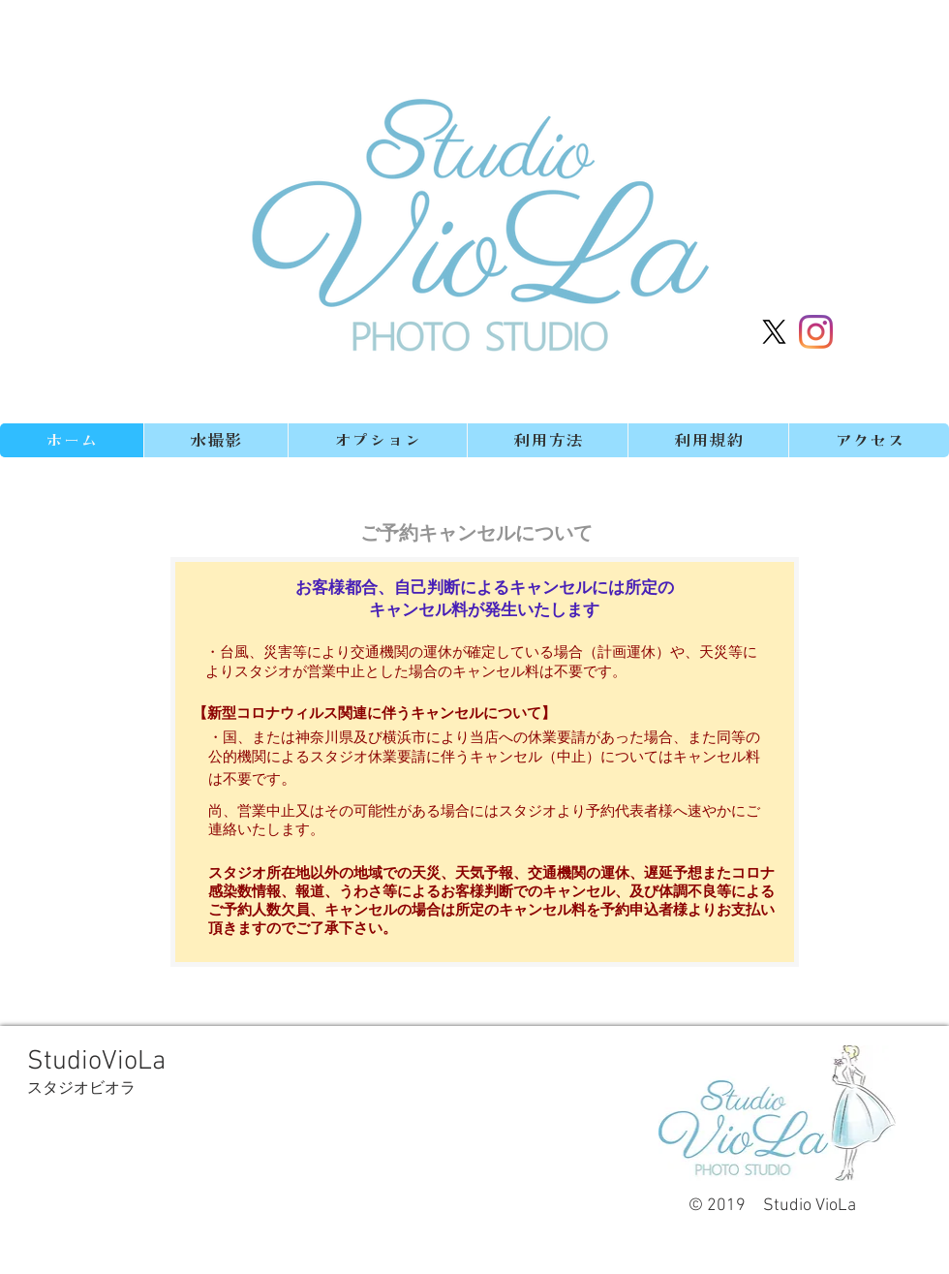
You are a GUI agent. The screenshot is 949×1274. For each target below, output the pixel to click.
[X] (774, 332)
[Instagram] (816, 332)
